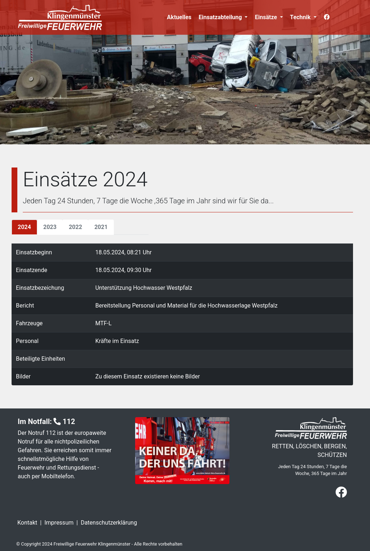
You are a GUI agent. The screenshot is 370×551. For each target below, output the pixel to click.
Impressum (59, 522)
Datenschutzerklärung (109, 522)
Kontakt (27, 522)
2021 (101, 227)
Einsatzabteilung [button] (221, 17)
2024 (24, 227)
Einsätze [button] (266, 17)
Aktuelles (179, 17)
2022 (75, 227)
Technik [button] (301, 17)
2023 (50, 227)
